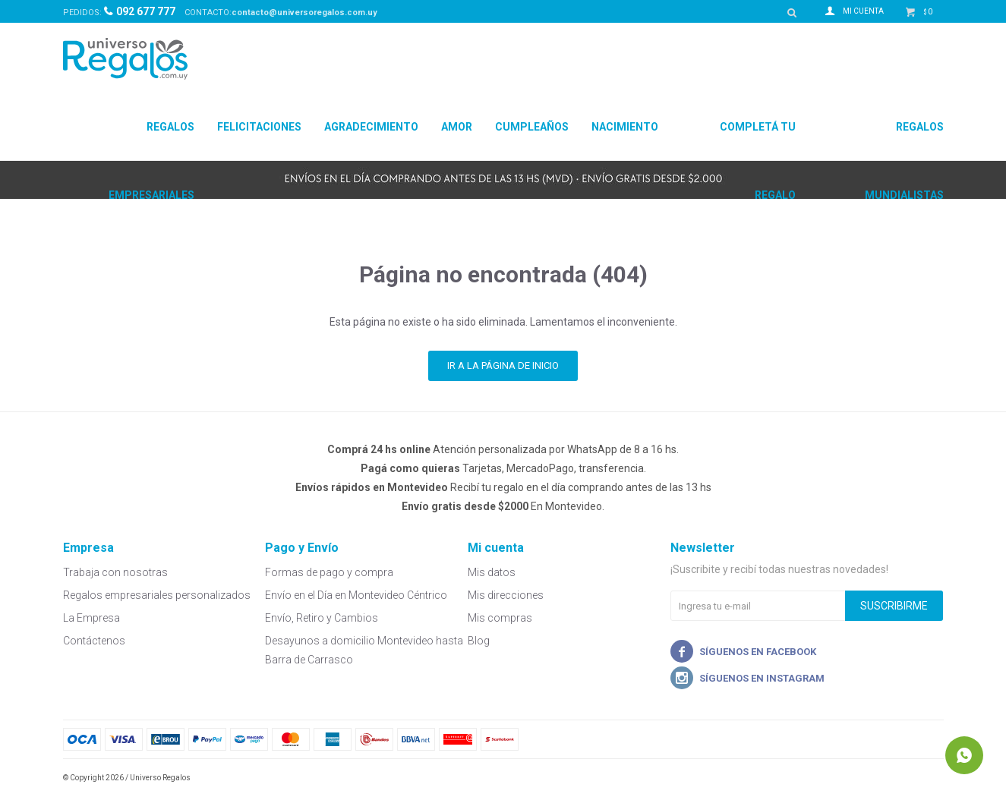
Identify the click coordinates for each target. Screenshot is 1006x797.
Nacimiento (624, 127)
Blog (479, 641)
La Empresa (91, 618)
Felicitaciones (259, 127)
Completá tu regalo (758, 141)
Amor (456, 127)
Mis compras (500, 618)
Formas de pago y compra (329, 572)
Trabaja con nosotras (115, 572)
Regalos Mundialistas (904, 141)
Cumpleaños (532, 127)
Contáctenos (94, 641)
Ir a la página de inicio (503, 365)
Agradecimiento (371, 127)
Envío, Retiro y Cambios (321, 618)
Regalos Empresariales (151, 141)
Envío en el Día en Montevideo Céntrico (356, 595)
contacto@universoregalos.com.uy (304, 12)
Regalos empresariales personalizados (157, 595)
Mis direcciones (506, 595)
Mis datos (492, 572)
